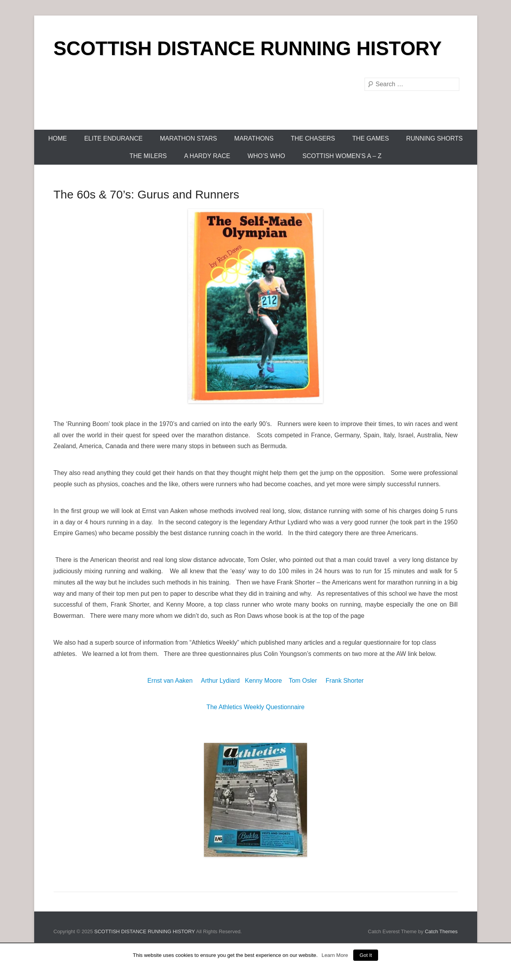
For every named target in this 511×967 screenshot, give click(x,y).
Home (57, 138)
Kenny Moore (263, 680)
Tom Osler (303, 680)
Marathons (254, 138)
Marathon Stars (188, 138)
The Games (370, 138)
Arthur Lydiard (220, 680)
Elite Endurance (113, 138)
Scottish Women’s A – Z (342, 156)
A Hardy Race (207, 156)
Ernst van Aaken (170, 680)
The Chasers (313, 138)
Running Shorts (434, 138)
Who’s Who (266, 156)
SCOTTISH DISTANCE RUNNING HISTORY (248, 48)
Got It (365, 955)
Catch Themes (441, 931)
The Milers (148, 156)
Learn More (334, 955)
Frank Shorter (345, 680)
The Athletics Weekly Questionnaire (255, 707)
